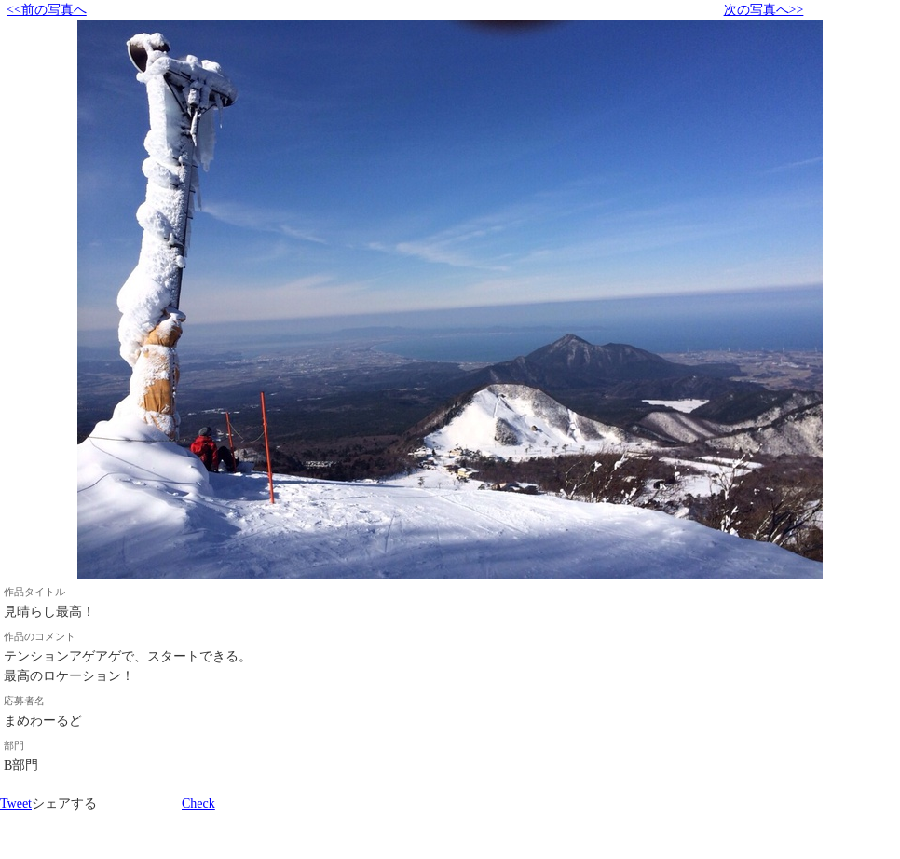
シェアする (64, 804)
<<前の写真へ (47, 10)
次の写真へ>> (764, 10)
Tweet (16, 804)
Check (198, 804)
